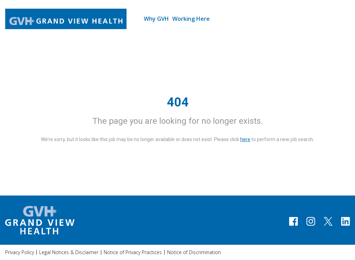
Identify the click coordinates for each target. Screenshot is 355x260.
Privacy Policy (19, 252)
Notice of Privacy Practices (133, 252)
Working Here (191, 19)
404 (178, 102)
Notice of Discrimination (194, 252)
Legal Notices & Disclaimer (68, 252)
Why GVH (156, 19)
